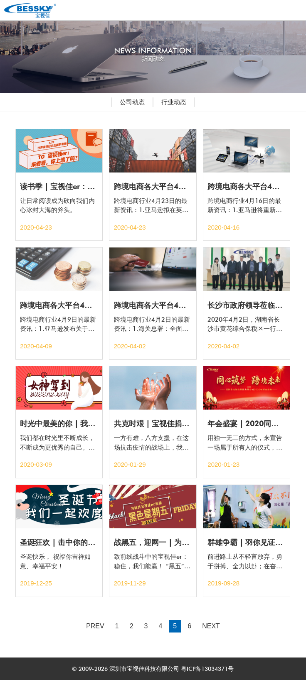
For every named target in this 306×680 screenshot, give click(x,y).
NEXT (211, 626)
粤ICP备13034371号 (206, 668)
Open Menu (291, 10)
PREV (95, 626)
